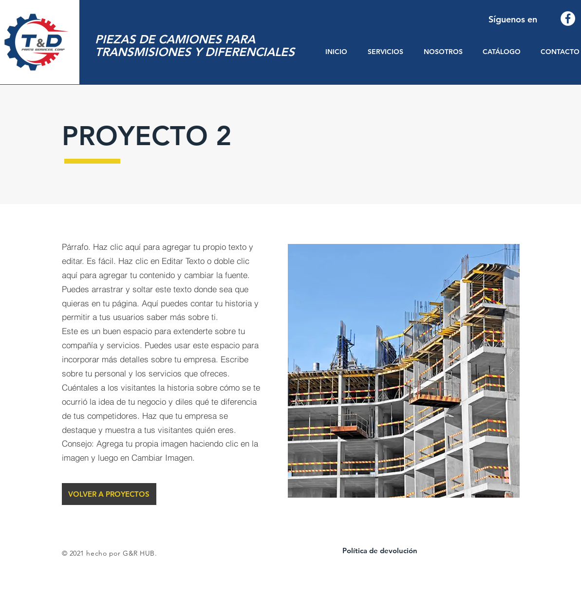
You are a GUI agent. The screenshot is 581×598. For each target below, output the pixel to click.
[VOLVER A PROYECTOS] (109, 494)
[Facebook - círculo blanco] (568, 18)
